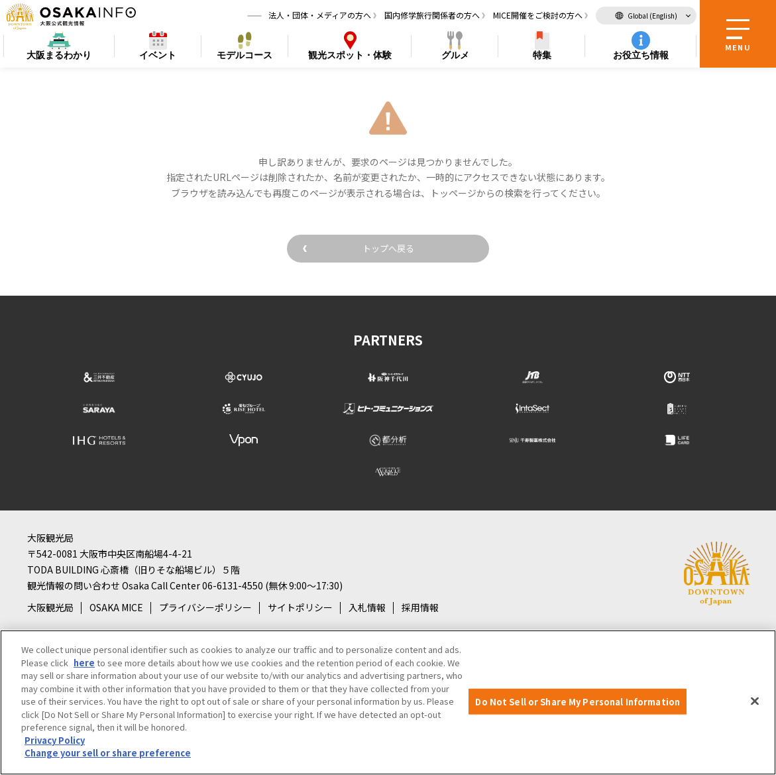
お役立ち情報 (641, 57)
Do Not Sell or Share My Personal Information (577, 701)
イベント (157, 57)
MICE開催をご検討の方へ (537, 16)
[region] (388, 702)
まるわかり (59, 57)
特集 (542, 57)
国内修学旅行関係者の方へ (432, 16)
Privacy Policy (55, 740)
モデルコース (244, 57)
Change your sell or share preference (108, 752)
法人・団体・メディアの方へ (319, 16)
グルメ (455, 57)
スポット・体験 (350, 57)
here (84, 662)
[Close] (754, 700)
